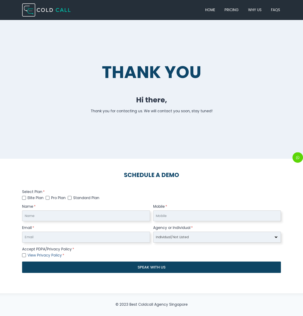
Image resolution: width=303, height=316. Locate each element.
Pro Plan (58, 198)
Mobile (160, 206)
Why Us (255, 9)
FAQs (275, 9)
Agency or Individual (173, 227)
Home (210, 9)
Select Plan (33, 191)
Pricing (232, 9)
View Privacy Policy (45, 255)
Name (29, 206)
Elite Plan (36, 198)
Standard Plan (86, 198)
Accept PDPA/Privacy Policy (48, 249)
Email (28, 227)
